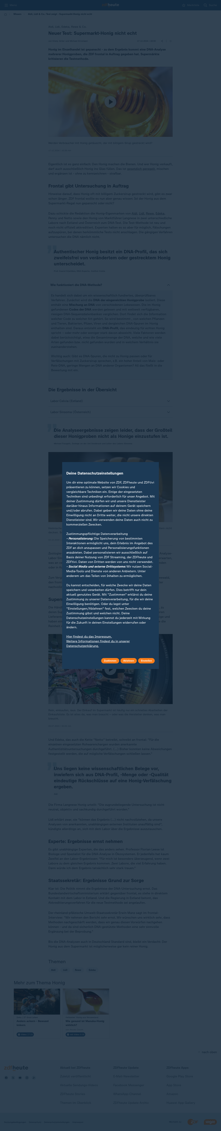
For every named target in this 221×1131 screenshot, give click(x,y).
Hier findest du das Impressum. (89, 637)
